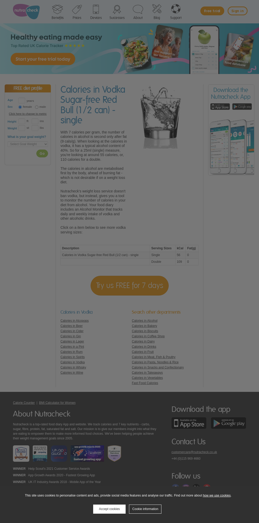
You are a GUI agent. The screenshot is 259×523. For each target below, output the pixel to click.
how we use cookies (216, 495)
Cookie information (145, 509)
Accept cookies (109, 509)
